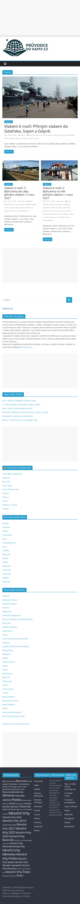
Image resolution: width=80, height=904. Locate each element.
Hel (69, 208)
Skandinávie (69, 826)
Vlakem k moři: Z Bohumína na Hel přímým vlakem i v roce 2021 (58, 193)
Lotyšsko (5, 550)
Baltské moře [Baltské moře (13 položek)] (10, 781)
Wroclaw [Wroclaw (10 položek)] (5, 876)
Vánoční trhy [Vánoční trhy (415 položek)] (19, 813)
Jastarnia (46, 211)
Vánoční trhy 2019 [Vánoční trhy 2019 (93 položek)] (14, 820)
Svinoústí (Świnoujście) (11, 712)
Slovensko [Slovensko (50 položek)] (25, 806)
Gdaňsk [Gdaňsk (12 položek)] (19, 787)
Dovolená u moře (49, 208)
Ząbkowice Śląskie (9, 600)
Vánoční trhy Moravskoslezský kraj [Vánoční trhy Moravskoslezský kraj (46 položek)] (13, 845)
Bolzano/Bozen (8, 704)
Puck (60, 214)
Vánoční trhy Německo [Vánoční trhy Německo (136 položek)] (11, 852)
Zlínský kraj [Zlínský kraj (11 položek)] (12, 876)
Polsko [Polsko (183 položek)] (16, 799)
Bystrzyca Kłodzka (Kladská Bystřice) (17, 619)
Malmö (37, 818)
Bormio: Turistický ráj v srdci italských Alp (19, 420)
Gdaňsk (56, 135)
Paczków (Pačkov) (9, 604)
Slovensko (6, 574)
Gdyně (62, 135)
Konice (5, 501)
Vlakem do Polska (22, 138)
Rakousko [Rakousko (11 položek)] (5, 804)
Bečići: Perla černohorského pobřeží (17, 408)
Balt (30, 135)
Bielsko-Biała (7, 650)
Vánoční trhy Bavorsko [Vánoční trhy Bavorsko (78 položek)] (13, 838)
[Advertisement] (40, 17)
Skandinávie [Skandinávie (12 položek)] (20, 804)
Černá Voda (7, 485)
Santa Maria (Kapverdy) (12, 474)
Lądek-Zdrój (7, 631)
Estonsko (6, 527)
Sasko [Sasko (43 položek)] (12, 803)
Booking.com (7, 308)
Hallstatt (5, 596)
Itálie (4, 539)
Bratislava (38, 806)
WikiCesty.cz (27, 347)
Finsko (5, 531)
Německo (6, 554)
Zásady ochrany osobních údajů (15, 724)
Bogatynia (6, 654)
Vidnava (5, 493)
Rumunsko (6, 570)
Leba (6, 208)
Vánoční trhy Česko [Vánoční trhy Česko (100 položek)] (17, 872)
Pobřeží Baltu (69, 135)
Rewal (4, 708)
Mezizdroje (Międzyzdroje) (13, 716)
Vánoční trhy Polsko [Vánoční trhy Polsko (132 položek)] (14, 856)
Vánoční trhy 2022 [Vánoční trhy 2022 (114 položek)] (14, 830)
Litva (4, 546)
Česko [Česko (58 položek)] (19, 875)
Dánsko (5, 523)
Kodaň (36, 830)
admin (23, 135)
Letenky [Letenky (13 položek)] (21, 789)
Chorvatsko (7, 535)
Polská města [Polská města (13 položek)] (26, 800)
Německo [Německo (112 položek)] (8, 795)
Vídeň (36, 785)
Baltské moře (37, 135)
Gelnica (5, 497)
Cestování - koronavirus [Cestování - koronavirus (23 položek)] (19, 784)
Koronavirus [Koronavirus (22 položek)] (13, 789)
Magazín (9, 122)
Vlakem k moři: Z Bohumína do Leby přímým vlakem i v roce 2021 (19, 193)
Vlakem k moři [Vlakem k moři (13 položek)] (21, 809)
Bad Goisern (7, 673)
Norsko (5, 558)
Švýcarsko (6, 581)
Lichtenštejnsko (8, 543)
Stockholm (38, 826)
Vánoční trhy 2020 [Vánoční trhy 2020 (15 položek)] (9, 825)
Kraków (37, 810)
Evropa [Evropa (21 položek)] (13, 786)
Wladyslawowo (48, 220)
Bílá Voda (6, 481)
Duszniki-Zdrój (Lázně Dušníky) (15, 638)
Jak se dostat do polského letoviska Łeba (19, 400)
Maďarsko (68, 814)
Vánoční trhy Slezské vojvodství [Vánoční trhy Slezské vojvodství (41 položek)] (15, 864)
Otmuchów (7, 611)
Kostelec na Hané (9, 505)
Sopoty (12, 138)
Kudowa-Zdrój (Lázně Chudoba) (15, 646)
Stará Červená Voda (10, 489)
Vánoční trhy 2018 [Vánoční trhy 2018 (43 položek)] (11, 817)
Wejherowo (25, 211)
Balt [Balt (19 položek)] (4, 781)
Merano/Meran (8, 697)
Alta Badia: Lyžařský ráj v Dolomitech (17, 416)
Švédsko (5, 577)
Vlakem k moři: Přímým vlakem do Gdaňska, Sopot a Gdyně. (36, 129)
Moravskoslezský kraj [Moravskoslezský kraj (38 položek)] (12, 791)
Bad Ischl (6, 677)
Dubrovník (38, 781)
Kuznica (58, 211)
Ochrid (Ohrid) (8, 662)
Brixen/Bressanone (10, 700)
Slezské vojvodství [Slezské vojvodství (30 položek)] (10, 806)
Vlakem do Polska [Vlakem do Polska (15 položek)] (9, 809)
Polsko (6, 138)
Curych (37, 814)
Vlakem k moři (34, 138)
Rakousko (6, 566)
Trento (5, 693)
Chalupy (66, 204)
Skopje (5, 658)
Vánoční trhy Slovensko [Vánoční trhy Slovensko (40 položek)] (16, 867)
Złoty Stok (6, 623)
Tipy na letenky (70, 806)
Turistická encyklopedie (18, 467)
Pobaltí (67, 822)
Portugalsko (69, 818)
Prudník (5, 607)
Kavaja (5, 666)
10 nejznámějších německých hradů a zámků (21, 404)
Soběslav (6, 478)
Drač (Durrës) (8, 689)
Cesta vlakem (47, 135)
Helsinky (37, 822)
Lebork (11, 208)
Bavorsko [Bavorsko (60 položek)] (21, 781)
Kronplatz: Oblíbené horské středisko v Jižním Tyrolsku (25, 412)
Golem (5, 669)
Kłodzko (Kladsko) (9, 627)
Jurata (52, 211)
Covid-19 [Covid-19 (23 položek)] (6, 786)
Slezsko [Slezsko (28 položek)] (27, 803)
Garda (5, 685)
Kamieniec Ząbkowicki (11, 615)
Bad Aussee (7, 681)
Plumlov (5, 509)
